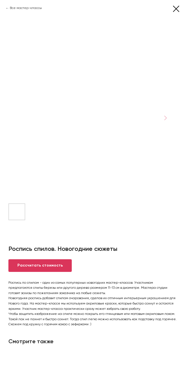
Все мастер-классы (26, 8)
